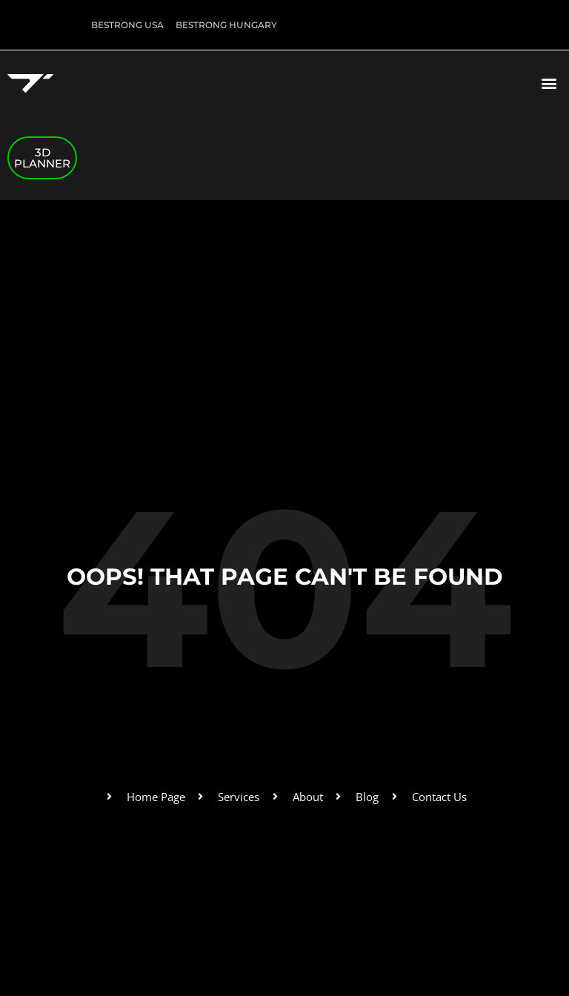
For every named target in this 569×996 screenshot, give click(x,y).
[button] (549, 83)
